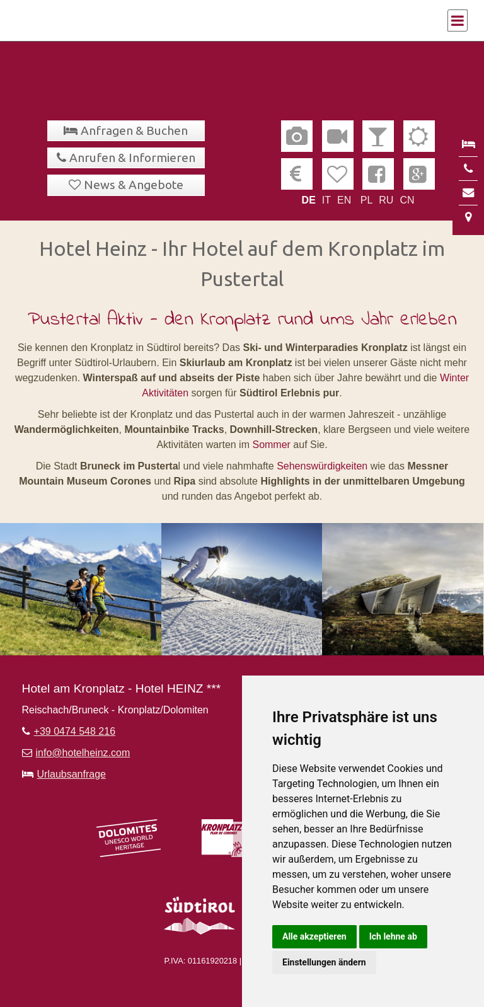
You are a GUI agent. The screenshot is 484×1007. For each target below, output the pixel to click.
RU (386, 200)
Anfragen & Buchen (134, 130)
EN (344, 200)
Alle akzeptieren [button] (314, 936)
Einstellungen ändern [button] (324, 962)
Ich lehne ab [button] (393, 936)
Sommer (271, 444)
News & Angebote (133, 185)
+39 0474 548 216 (74, 731)
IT (326, 200)
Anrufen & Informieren (132, 157)
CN (407, 200)
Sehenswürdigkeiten (324, 466)
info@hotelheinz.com (83, 752)
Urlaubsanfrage (71, 774)
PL (366, 200)
